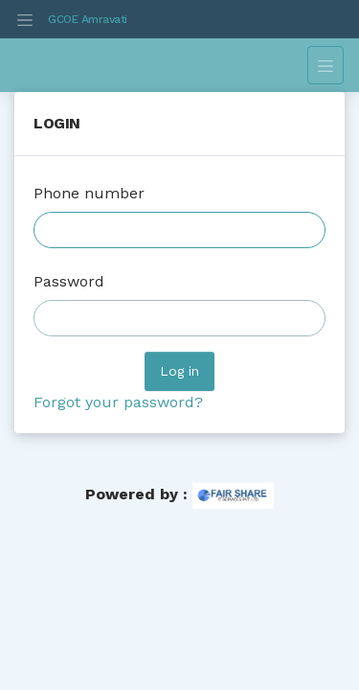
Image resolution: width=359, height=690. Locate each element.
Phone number (89, 193)
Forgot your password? (118, 402)
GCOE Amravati (87, 19)
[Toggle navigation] (24, 19)
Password (69, 281)
